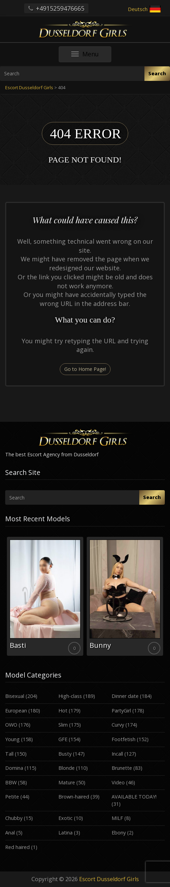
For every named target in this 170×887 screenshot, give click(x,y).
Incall (117, 753)
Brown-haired (73, 796)
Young (12, 739)
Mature (66, 782)
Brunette (122, 768)
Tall (9, 753)
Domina (14, 768)
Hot (62, 710)
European (16, 710)
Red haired (17, 847)
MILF (117, 818)
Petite (12, 796)
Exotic (65, 818)
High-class (70, 696)
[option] (45, 596)
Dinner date (125, 696)
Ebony (119, 832)
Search (157, 73)
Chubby (13, 818)
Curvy (118, 724)
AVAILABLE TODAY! (134, 796)
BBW (11, 782)
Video (118, 782)
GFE (62, 739)
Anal (10, 832)
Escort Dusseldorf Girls (109, 879)
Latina (65, 832)
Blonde (66, 768)
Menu (91, 55)
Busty (65, 753)
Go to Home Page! (85, 369)
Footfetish (123, 739)
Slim (63, 724)
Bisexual (14, 696)
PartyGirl (121, 710)
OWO (11, 724)
